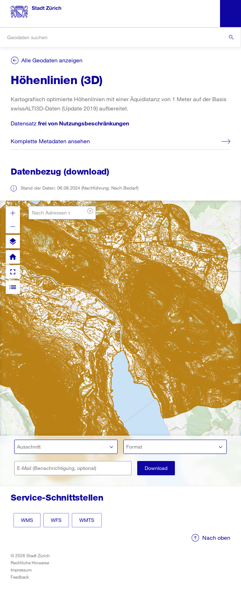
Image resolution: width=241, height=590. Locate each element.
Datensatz (70, 123)
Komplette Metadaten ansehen (50, 141)
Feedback (20, 577)
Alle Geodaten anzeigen (51, 60)
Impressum (21, 570)
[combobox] (120, 37)
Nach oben (216, 537)
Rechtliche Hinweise (30, 562)
